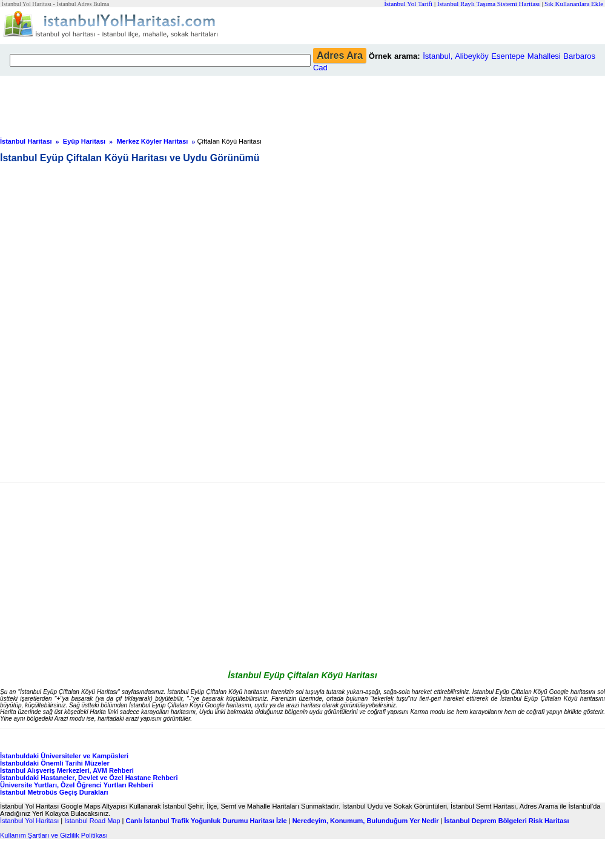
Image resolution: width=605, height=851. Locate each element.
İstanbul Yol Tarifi (408, 3)
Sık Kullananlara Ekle (573, 3)
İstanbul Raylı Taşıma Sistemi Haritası (488, 3)
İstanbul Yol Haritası (29, 820)
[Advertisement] (293, 103)
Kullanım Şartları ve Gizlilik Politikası (54, 835)
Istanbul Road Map (92, 820)
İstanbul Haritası (26, 141)
